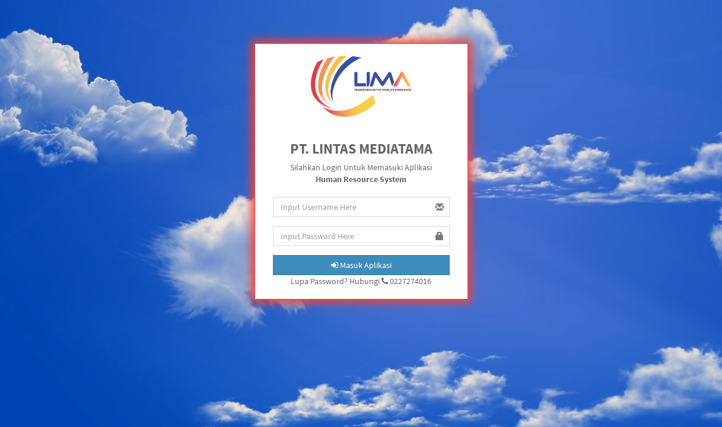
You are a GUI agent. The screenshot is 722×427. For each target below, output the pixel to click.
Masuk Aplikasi (361, 265)
